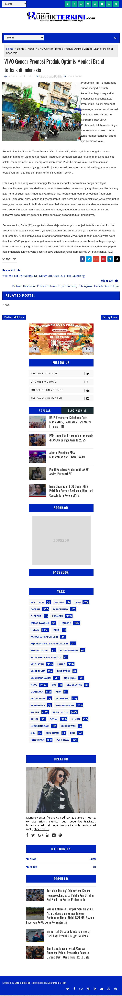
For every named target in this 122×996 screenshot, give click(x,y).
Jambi (56, 630)
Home (9, 48)
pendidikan (37, 740)
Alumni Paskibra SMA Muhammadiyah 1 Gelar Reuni (67, 455)
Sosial (54, 719)
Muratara (64, 671)
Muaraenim (38, 671)
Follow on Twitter (62, 374)
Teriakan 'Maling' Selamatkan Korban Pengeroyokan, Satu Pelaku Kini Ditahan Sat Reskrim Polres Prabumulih (70, 896)
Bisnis (20, 48)
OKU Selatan (74, 685)
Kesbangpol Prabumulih (46, 657)
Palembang (63, 699)
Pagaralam (38, 699)
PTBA (58, 692)
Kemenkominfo (40, 651)
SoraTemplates (22, 983)
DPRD (77, 602)
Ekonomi (57, 616)
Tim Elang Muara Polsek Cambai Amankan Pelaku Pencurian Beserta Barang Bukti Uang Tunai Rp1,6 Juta (68, 953)
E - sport (36, 616)
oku (33, 733)
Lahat (61, 664)
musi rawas (68, 726)
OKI (54, 685)
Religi (34, 719)
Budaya (59, 602)
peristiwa (62, 740)
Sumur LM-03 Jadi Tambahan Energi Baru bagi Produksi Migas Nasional (68, 934)
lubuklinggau (40, 726)
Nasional (70, 678)
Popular (45, 411)
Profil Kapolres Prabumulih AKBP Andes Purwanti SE (69, 472)
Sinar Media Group (56, 983)
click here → (41, 830)
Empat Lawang (40, 623)
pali (72, 733)
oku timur (53, 733)
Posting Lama (110, 318)
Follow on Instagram (62, 398)
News (31, 48)
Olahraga (37, 692)
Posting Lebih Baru (14, 318)
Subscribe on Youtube (62, 390)
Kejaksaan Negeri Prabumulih (49, 644)
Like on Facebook (62, 382)
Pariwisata (38, 706)
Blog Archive (77, 411)
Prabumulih (60, 712)
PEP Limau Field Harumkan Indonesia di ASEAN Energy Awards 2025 (71, 438)
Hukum (35, 630)
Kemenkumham (69, 651)
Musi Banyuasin (41, 678)
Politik (35, 712)
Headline (65, 623)
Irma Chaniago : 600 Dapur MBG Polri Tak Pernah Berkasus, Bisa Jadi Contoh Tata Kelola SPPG (71, 491)
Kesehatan (37, 664)
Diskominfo (60, 609)
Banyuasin (37, 602)
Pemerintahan (65, 706)
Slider (34, 867)
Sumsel (75, 719)
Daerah (35, 609)
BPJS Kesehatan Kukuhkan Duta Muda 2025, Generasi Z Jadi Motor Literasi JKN (70, 422)
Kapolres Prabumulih (44, 637)
